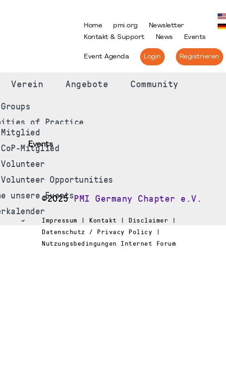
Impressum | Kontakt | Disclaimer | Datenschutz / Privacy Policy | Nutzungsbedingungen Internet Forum (109, 232)
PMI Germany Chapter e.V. (138, 199)
